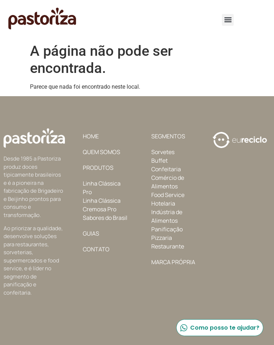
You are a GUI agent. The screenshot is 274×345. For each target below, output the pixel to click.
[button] (228, 20)
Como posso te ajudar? (219, 327)
